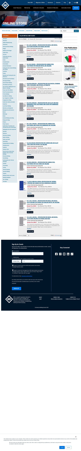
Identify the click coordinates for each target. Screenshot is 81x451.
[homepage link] (9, 302)
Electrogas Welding (6, 80)
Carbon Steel (5, 52)
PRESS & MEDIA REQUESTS (56, 299)
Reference (5, 133)
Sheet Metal (5, 141)
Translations (37, 30)
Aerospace (5, 38)
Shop (65, 2)
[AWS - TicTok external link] (72, 255)
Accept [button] (62, 447)
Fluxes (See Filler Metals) (8, 90)
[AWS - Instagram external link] (61, 255)
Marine (4, 112)
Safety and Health (6, 139)
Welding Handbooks (7, 177)
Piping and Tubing (6, 120)
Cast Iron (4, 54)
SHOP (40, 299)
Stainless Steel (6, 149)
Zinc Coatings (5, 179)
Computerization (6, 62)
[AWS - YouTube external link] (65, 255)
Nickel (4, 116)
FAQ (65, 27)
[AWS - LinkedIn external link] (69, 255)
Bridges (4, 48)
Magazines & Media (40, 2)
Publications (14, 30)
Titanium (4, 173)
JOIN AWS (76, 7)
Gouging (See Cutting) (7, 100)
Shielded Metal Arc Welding (8, 143)
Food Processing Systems (8, 92)
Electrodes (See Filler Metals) (8, 78)
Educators (58, 2)
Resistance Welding (7, 135)
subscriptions (29, 30)
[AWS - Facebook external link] (57, 255)
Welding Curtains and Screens (8, 175)
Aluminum (5, 40)
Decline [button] (68, 447)
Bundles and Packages (7, 50)
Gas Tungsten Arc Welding (8, 98)
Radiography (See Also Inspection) (9, 129)
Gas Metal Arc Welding (7, 96)
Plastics (4, 122)
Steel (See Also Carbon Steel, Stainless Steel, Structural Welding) (8, 153)
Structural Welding (6, 156)
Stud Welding (5, 158)
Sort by (20, 39)
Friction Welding (6, 94)
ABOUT (40, 297)
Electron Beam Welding (7, 82)
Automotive (5, 44)
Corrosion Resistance (7, 66)
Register (55, 27)
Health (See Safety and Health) (9, 102)
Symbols (4, 163)
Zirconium (5, 181)
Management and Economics (8, 110)
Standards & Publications (52, 8)
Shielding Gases (6, 145)
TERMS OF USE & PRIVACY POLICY (73, 299)
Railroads (5, 131)
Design (4, 73)
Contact (70, 27)
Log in (61, 27)
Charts (4, 60)
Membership (27, 8)
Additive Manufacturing (7, 42)
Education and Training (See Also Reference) (9, 76)
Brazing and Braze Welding (8, 46)
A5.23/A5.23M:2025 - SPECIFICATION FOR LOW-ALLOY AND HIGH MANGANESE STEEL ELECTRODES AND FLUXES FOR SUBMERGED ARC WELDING (42, 104)
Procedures (21, 30)
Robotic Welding (6, 137)
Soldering (5, 147)
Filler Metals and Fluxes (7, 84)
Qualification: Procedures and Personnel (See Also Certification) (9, 126)
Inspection (5, 104)
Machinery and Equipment (8, 108)
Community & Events (66, 8)
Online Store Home (6, 30)
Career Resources (17, 8)
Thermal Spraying (6, 169)
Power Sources (6, 124)
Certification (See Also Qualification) (7, 57)
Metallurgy (5, 114)
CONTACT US (73, 297)
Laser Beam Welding (7, 106)
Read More (29, 56)
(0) (78, 27)
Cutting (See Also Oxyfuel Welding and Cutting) (9, 68)
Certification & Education (38, 8)
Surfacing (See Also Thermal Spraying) (8, 161)
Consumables (5, 64)
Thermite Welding (6, 171)
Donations (5, 71)
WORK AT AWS (57, 297)
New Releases (45, 30)
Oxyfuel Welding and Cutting (8, 118)
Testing (4, 167)
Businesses (50, 2)
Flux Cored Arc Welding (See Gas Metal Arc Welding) (9, 87)
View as (56, 38)
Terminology (5, 165)
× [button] (76, 436)
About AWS (30, 2)
